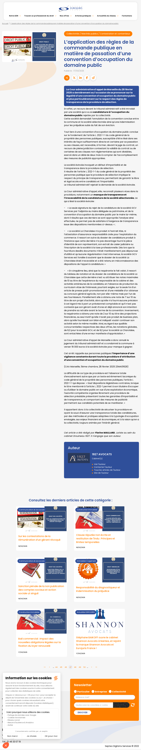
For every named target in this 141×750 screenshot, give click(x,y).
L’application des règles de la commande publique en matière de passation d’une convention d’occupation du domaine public (64, 23)
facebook (135, 358)
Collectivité (119, 692)
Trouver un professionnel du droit (39, 16)
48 (75, 668)
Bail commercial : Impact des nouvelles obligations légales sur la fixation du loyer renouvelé (39, 643)
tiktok (135, 391)
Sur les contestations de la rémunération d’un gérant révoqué (39, 538)
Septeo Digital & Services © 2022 (121, 747)
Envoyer (82, 713)
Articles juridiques (83, 16)
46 (66, 668)
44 (56, 668)
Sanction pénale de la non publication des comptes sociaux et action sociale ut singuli (40, 590)
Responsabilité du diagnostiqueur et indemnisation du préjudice (98, 589)
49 (80, 668)
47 (71, 668)
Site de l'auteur (101, 473)
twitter (135, 364)
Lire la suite (99, 634)
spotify (135, 386)
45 (61, 668)
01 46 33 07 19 (14, 742)
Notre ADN (13, 16)
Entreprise (101, 692)
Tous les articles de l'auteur (107, 470)
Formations (127, 16)
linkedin (135, 369)
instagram (135, 380)
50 (84, 668)
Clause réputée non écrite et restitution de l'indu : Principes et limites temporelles (96, 538)
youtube (135, 375)
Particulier (83, 692)
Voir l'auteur (99, 464)
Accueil (5, 23)
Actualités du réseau (106, 16)
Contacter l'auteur (103, 467)
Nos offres (64, 16)
